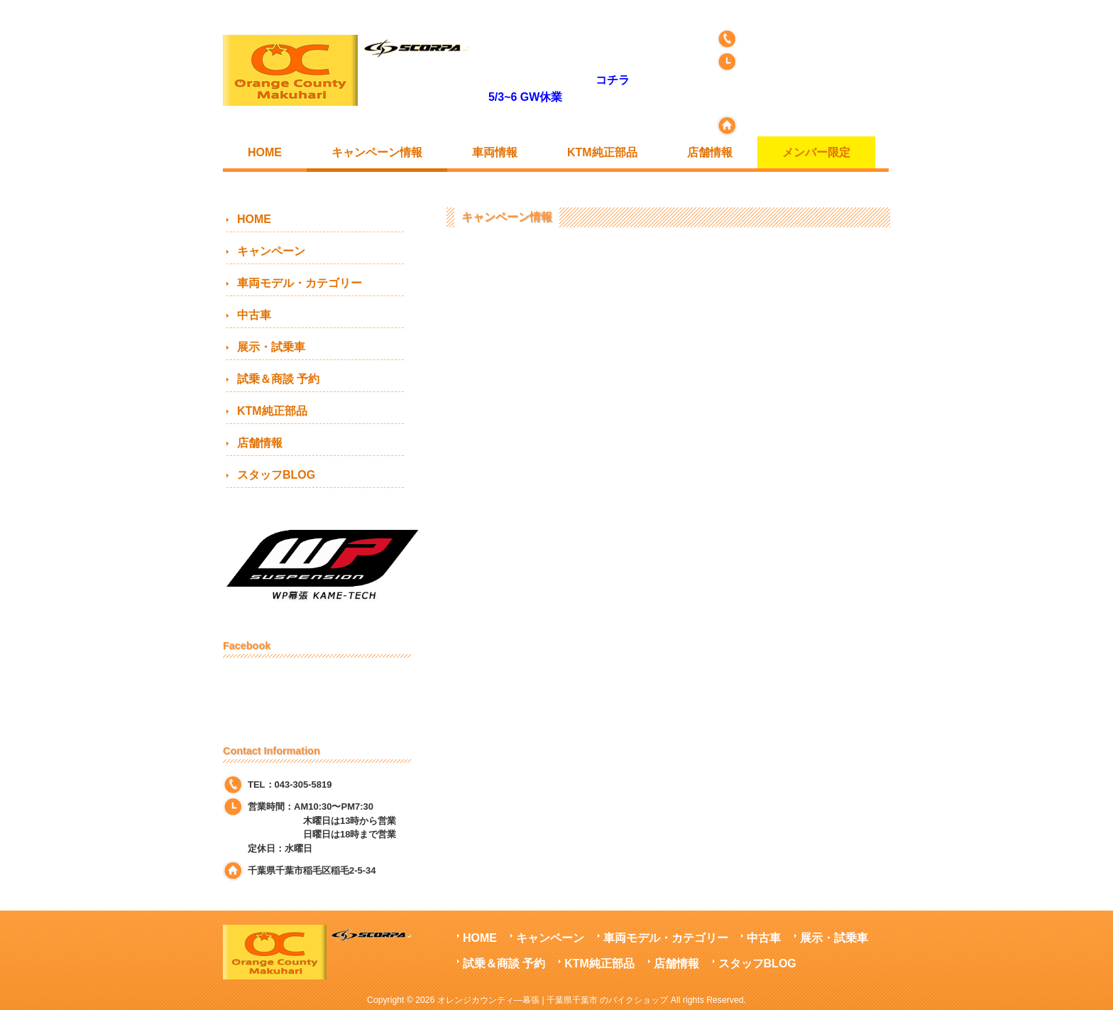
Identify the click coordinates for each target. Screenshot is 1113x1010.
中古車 (254, 315)
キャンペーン (271, 251)
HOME (254, 219)
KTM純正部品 (272, 411)
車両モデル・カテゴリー (299, 283)
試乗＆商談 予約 (278, 379)
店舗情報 (260, 443)
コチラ (613, 80)
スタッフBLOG (276, 475)
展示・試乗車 (271, 347)
